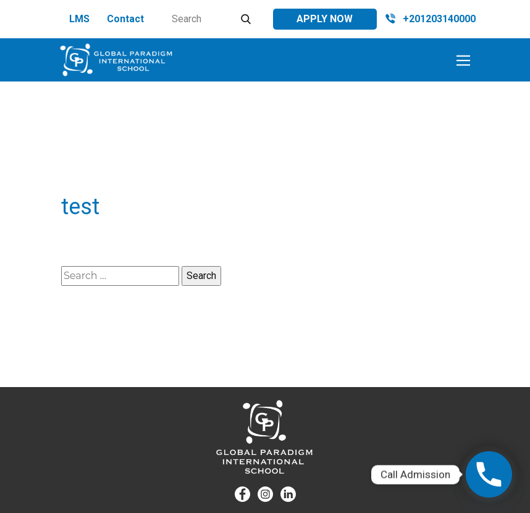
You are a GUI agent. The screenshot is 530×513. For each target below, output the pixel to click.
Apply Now (325, 19)
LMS (79, 19)
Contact (125, 19)
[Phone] (489, 474)
